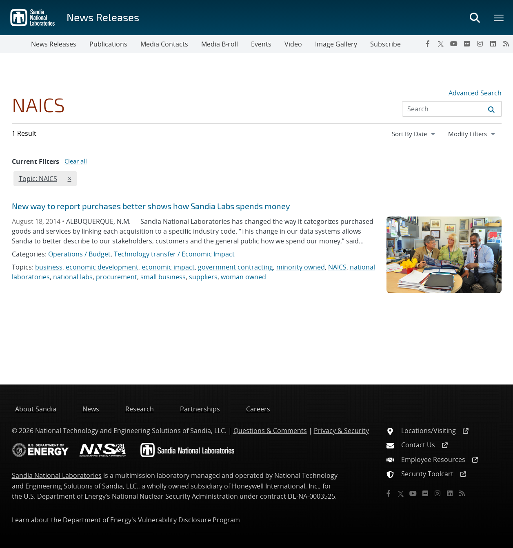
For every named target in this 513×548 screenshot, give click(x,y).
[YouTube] (454, 44)
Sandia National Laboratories (57, 475)
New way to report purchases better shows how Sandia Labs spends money (151, 206)
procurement (116, 276)
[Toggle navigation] (15, 44)
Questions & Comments (270, 430)
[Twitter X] (441, 44)
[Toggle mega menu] (499, 18)
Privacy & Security (341, 430)
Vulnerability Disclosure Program (189, 519)
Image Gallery (336, 44)
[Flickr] (467, 44)
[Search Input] (452, 109)
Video (293, 44)
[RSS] (506, 44)
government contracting (235, 267)
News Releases (103, 17)
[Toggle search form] (475, 18)
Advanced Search (475, 92)
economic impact (168, 267)
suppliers (203, 276)
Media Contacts (164, 44)
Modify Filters (475, 133)
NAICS (337, 267)
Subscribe (385, 44)
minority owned (300, 267)
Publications (108, 44)
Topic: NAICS (37, 178)
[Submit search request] (491, 109)
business (48, 267)
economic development (102, 267)
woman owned (243, 276)
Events (261, 44)
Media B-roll (219, 44)
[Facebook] (428, 44)
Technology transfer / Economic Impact (174, 254)
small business (163, 276)
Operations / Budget (79, 254)
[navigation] (414, 134)
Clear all (75, 161)
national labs (73, 276)
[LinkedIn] (493, 44)
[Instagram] (480, 44)
